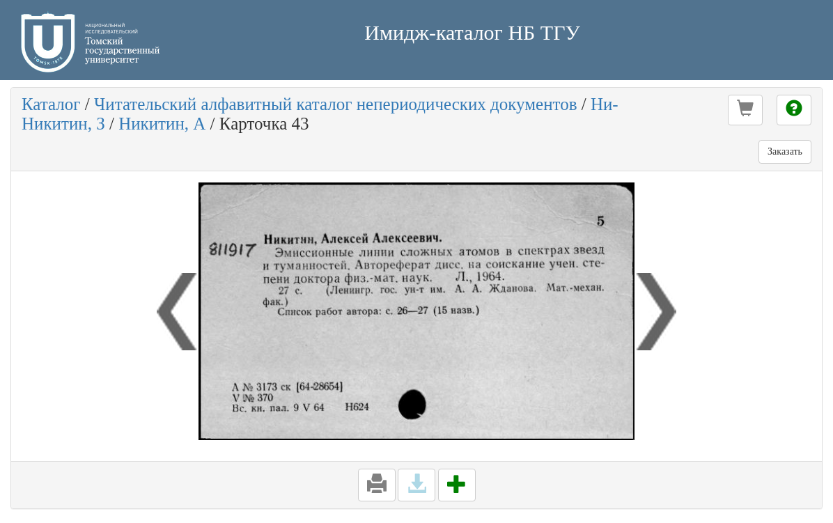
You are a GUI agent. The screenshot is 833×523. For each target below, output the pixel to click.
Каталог (51, 104)
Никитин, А (161, 123)
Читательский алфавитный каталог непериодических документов (335, 104)
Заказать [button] (785, 151)
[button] (745, 110)
